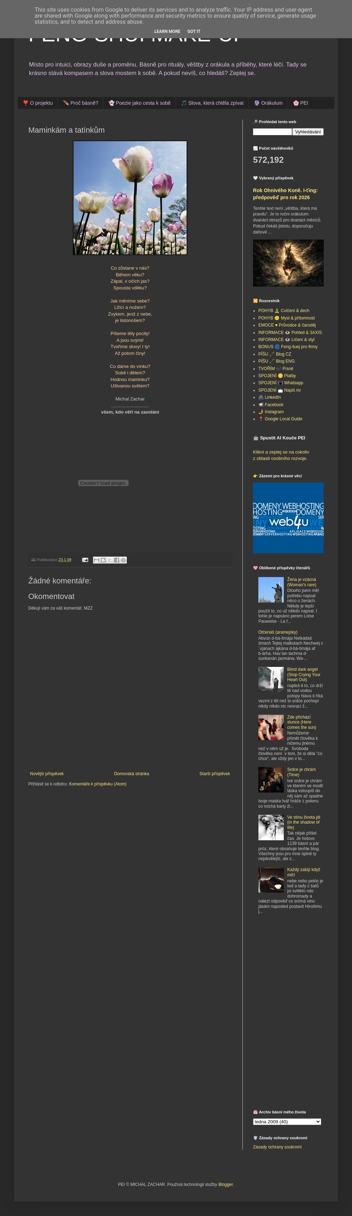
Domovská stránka (131, 773)
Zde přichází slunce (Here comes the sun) (301, 722)
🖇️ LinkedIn (269, 397)
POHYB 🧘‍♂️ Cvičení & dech (283, 310)
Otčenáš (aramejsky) (278, 632)
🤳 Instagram (271, 411)
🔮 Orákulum (268, 103)
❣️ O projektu (38, 103)
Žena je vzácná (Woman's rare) (301, 582)
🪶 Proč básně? (80, 103)
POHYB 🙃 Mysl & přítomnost (286, 318)
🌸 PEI (300, 103)
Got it (193, 31)
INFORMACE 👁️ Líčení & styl (286, 339)
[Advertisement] (297, 972)
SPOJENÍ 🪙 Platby (277, 375)
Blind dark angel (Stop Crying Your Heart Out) (304, 674)
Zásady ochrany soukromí (277, 1147)
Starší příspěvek (214, 773)
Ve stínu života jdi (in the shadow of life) (303, 822)
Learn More (167, 31)
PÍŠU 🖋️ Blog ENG (276, 361)
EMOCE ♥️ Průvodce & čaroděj (287, 325)
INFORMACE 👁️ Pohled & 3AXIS (290, 332)
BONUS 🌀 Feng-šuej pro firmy (288, 346)
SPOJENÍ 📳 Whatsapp (280, 382)
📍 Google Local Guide (280, 418)
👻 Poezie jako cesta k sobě (139, 103)
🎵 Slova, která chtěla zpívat (212, 103)
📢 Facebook (270, 404)
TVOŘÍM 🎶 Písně (275, 368)
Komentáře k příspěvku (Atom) (98, 784)
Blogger (225, 1184)
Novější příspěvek (47, 773)
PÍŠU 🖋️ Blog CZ (274, 354)
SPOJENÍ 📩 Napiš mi (279, 390)
